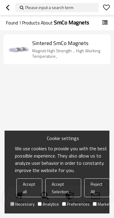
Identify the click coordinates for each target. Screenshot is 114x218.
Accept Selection (60, 188)
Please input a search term (49, 7)
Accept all (29, 188)
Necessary (22, 204)
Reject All (96, 188)
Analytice (48, 204)
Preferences (76, 204)
